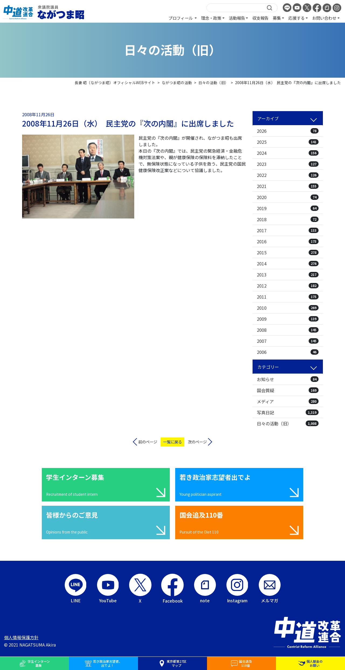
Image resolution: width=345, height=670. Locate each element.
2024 (288, 153)
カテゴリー (268, 367)
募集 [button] (277, 18)
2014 (288, 263)
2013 (288, 274)
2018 (288, 219)
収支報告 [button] (260, 18)
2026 (288, 131)
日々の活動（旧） (288, 423)
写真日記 (288, 412)
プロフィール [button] (181, 18)
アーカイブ (268, 118)
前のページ (147, 442)
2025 (288, 142)
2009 (288, 319)
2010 (288, 308)
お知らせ (288, 379)
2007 (288, 341)
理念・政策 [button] (211, 18)
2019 (288, 208)
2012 (288, 285)
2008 (288, 330)
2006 (288, 352)
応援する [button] (296, 18)
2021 (288, 186)
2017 (288, 230)
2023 (288, 164)
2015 (288, 252)
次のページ (197, 442)
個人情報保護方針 (21, 637)
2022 (288, 175)
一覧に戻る (172, 442)
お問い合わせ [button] (324, 18)
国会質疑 (288, 390)
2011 (288, 296)
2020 (288, 197)
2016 (288, 241)
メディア (288, 401)
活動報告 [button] (237, 18)
